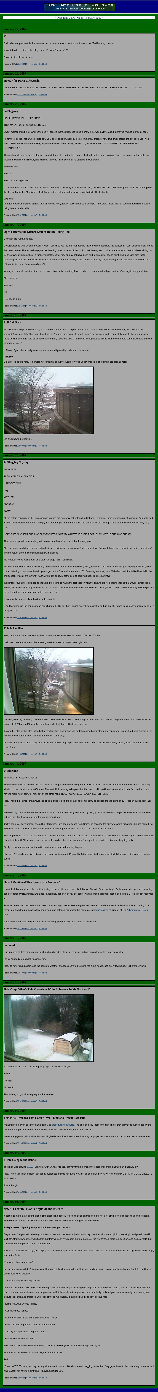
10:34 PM (21, 866)
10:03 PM (21, 1378)
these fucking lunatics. (63, 1124)
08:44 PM (21, 64)
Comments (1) (31, 94)
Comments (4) (31, 1143)
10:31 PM (21, 215)
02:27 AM (21, 94)
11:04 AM (21, 446)
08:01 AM (21, 1101)
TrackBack (43, 64)
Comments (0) (32, 215)
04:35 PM (21, 754)
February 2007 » (94, 17)
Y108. (30, 1166)
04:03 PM (21, 1192)
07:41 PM (21, 306)
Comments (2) (31, 1101)
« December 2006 (65, 17)
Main (80, 17)
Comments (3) (32, 64)
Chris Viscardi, (100, 910)
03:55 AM (21, 973)
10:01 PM (21, 618)
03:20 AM (21, 1143)
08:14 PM (21, 928)
